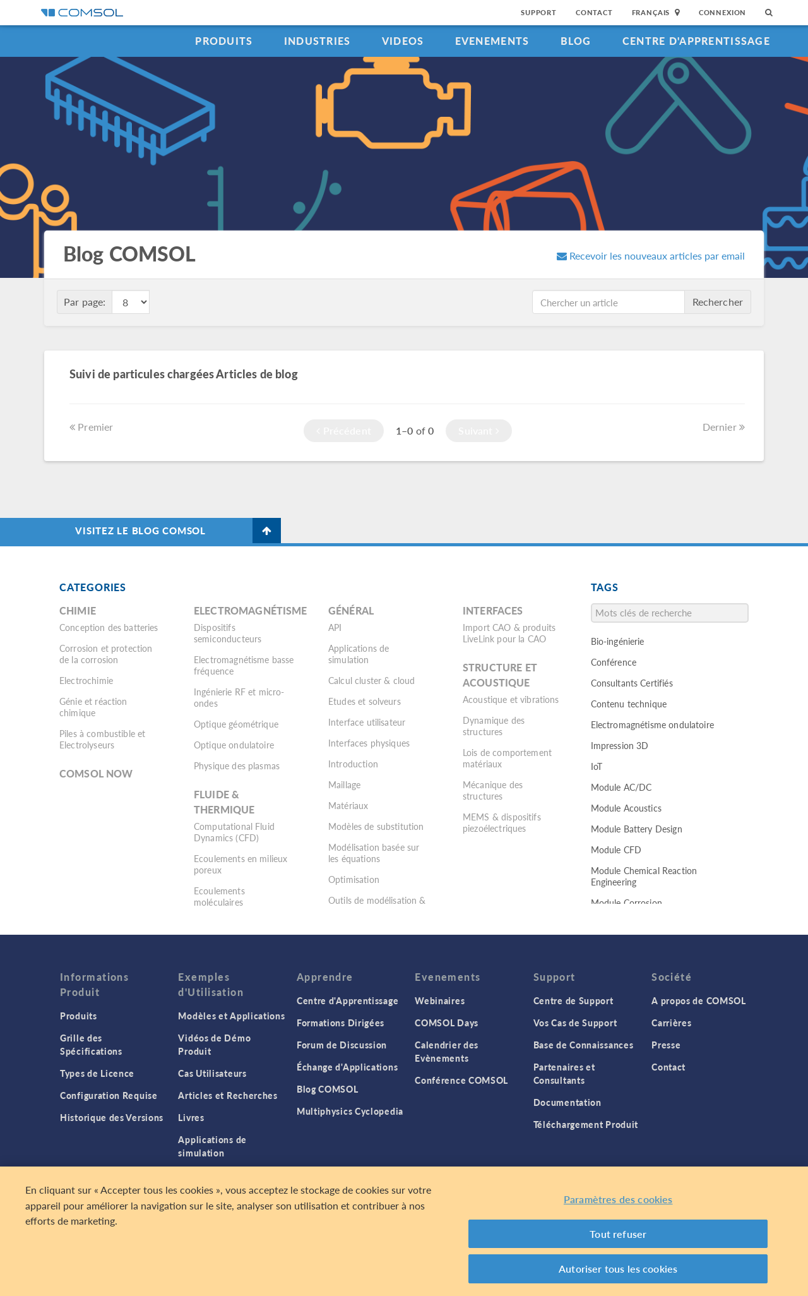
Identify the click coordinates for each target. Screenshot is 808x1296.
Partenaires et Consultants (564, 1073)
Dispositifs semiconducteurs (227, 633)
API (335, 627)
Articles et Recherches (227, 1095)
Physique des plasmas (237, 765)
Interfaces (493, 610)
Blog (576, 40)
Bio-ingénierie (618, 641)
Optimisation (353, 879)
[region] (404, 1231)
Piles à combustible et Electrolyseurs (102, 739)
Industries (317, 40)
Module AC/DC (621, 787)
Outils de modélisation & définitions (377, 906)
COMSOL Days (446, 1022)
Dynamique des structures (494, 726)
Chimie (77, 610)
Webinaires (440, 1000)
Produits (223, 40)
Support (539, 12)
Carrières (671, 1022)
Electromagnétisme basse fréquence (244, 665)
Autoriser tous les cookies (618, 1268)
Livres (191, 1117)
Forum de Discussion (342, 1044)
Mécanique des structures (493, 790)
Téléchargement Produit (585, 1124)
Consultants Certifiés (632, 682)
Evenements (492, 40)
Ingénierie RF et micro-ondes (239, 697)
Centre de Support (573, 1000)
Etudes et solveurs (364, 701)
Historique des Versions (111, 1117)
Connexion (722, 12)
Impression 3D (620, 745)
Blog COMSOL (328, 1089)
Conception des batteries (108, 627)
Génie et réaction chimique (93, 707)
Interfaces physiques (369, 742)
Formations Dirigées (340, 1022)
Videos (403, 40)
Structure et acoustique (500, 675)
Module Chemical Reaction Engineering (644, 876)
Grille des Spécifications (91, 1044)
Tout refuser (618, 1234)
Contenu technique (629, 703)
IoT (596, 766)
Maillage (344, 784)
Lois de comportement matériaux (507, 758)
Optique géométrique (236, 723)
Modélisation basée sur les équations (373, 853)
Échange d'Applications (347, 1066)
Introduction (353, 763)
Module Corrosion (626, 902)
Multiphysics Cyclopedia (350, 1111)
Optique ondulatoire (234, 744)
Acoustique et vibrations (511, 699)
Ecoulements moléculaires (219, 896)
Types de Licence (97, 1073)
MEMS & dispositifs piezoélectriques (502, 822)
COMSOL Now (96, 773)
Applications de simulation (358, 654)
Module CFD (616, 849)
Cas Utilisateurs (212, 1073)
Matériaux (348, 805)
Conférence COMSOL (461, 1080)
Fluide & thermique (224, 802)
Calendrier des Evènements (446, 1051)
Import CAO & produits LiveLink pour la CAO (509, 633)
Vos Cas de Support (575, 1022)
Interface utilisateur (366, 722)
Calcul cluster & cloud (371, 680)
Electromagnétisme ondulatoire (652, 724)
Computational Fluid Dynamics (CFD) (234, 832)
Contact (594, 12)
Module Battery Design (636, 828)
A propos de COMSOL (698, 1000)
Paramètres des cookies (618, 1199)
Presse (665, 1044)
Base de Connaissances (583, 1044)
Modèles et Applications (231, 1015)
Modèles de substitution (376, 826)
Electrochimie (86, 680)
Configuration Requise (109, 1095)
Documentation (567, 1102)
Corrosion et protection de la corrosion (105, 654)
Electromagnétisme (250, 610)
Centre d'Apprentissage (696, 40)
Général (351, 610)
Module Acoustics (626, 807)
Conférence (614, 662)
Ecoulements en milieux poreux (240, 864)
